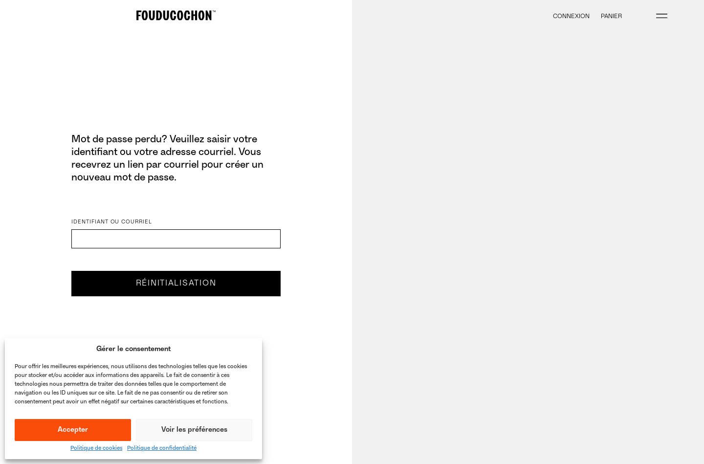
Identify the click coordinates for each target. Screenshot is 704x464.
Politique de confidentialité (162, 448)
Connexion (571, 17)
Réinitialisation (176, 283)
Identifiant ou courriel (111, 222)
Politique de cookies (96, 448)
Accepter (73, 430)
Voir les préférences (194, 430)
